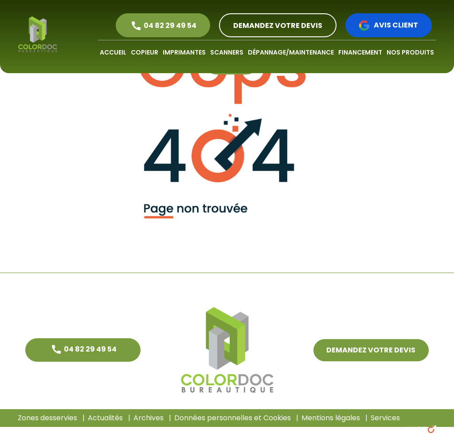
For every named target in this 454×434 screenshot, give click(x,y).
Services (385, 418)
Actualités (105, 418)
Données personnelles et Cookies (232, 418)
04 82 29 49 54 (170, 25)
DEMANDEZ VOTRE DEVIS (277, 25)
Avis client (396, 25)
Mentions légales (330, 418)
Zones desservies (47, 418)
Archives (148, 418)
